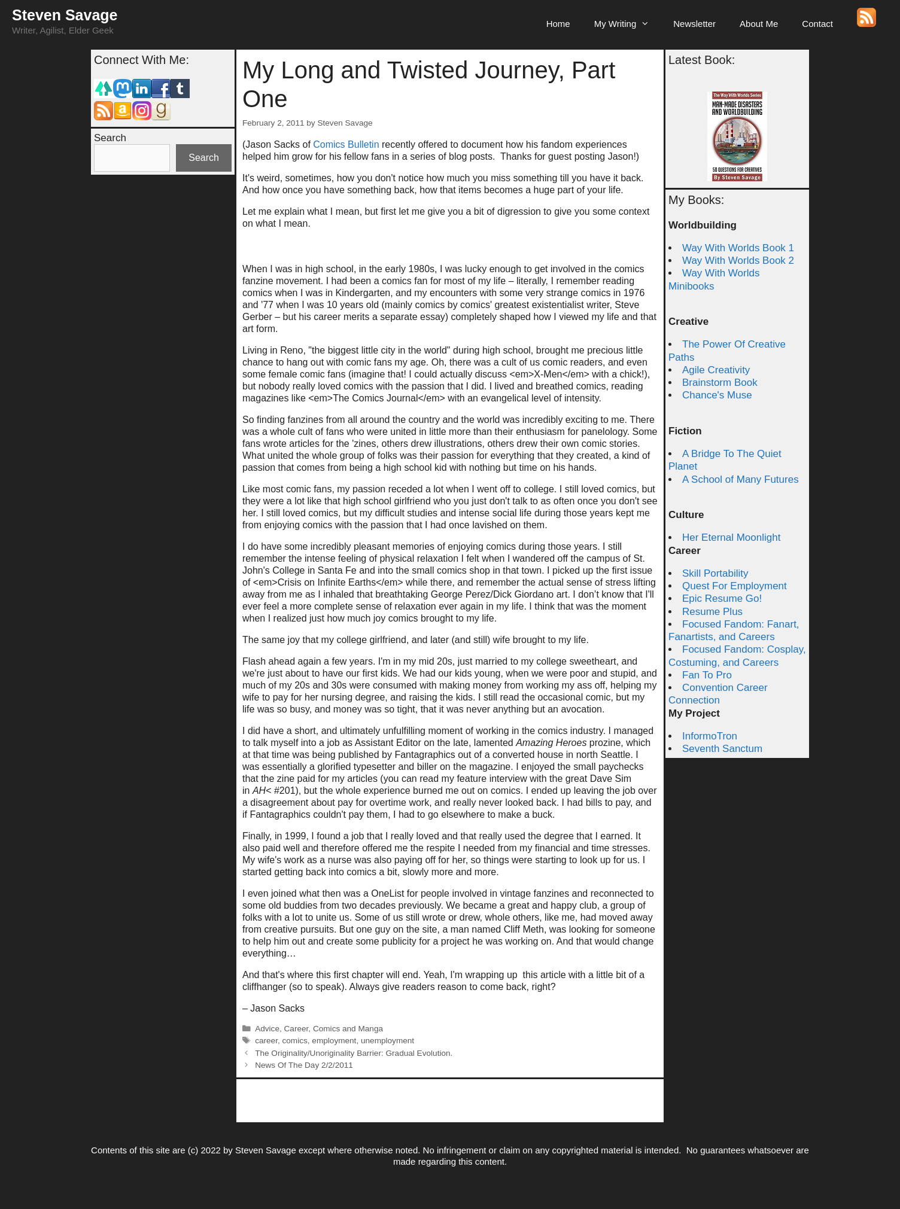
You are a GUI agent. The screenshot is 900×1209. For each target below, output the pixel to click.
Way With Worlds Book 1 (738, 248)
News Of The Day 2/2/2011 (304, 1065)
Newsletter (694, 24)
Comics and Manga (348, 1028)
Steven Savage (65, 15)
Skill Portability (715, 573)
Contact (817, 24)
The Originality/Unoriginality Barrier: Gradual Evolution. (353, 1053)
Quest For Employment (734, 586)
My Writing (628, 24)
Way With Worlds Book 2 (738, 260)
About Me (759, 24)
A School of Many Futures (740, 479)
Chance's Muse (717, 395)
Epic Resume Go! (722, 598)
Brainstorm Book (720, 382)
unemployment (387, 1040)
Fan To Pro (707, 675)
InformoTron (709, 736)
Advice (267, 1028)
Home (558, 24)
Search (110, 138)
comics (295, 1040)
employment (334, 1040)
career (266, 1040)
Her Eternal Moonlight (731, 537)
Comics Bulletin (346, 144)
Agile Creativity (716, 370)
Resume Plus (712, 611)
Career (296, 1028)
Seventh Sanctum (722, 748)
